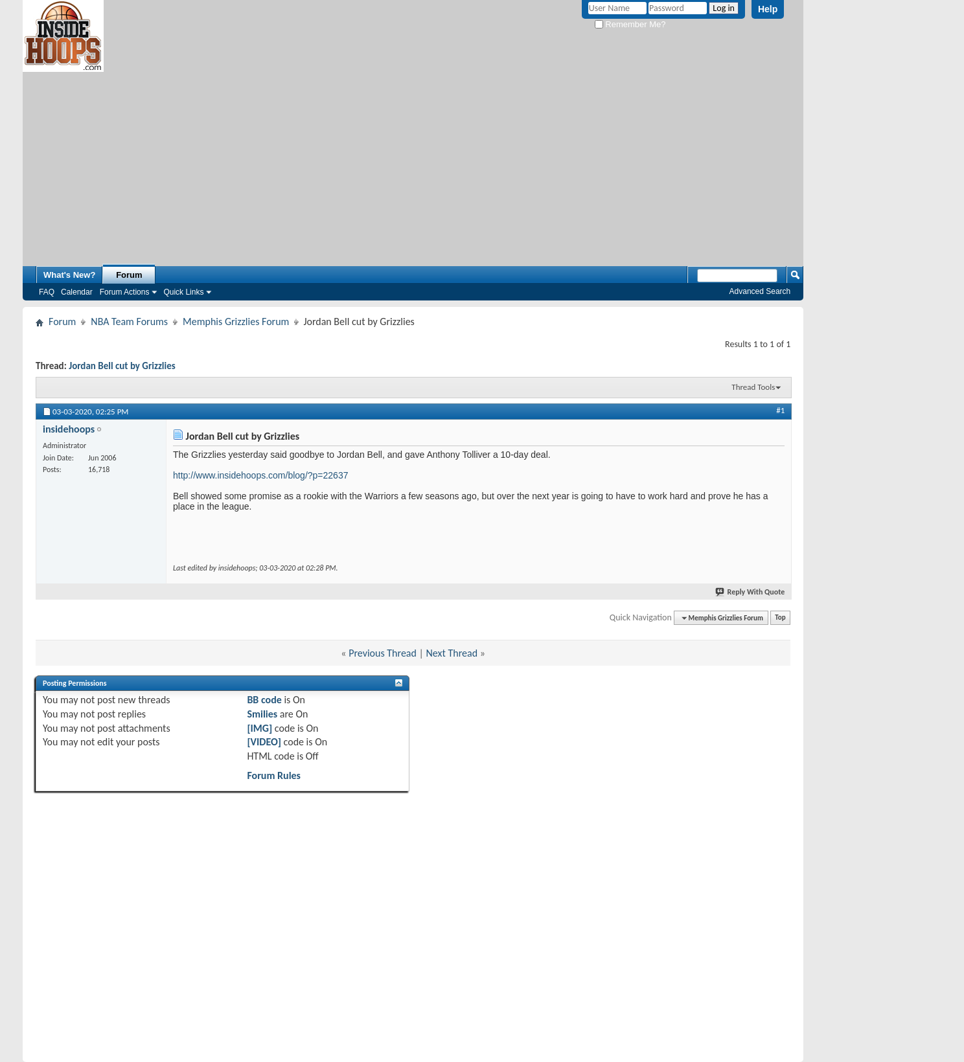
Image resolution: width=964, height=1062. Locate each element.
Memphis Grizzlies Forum (236, 321)
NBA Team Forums (129, 321)
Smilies (262, 714)
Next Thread (452, 653)
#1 (780, 410)
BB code (264, 700)
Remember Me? (630, 24)
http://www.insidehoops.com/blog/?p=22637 (260, 475)
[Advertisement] (413, 162)
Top (780, 618)
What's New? (69, 275)
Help (767, 9)
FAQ (46, 292)
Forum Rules (274, 775)
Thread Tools (753, 387)
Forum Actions (125, 292)
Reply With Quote (751, 591)
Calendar (77, 292)
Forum (129, 275)
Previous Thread (383, 653)
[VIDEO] (264, 742)
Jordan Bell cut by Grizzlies (122, 366)
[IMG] (259, 728)
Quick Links (183, 292)
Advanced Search (760, 291)
